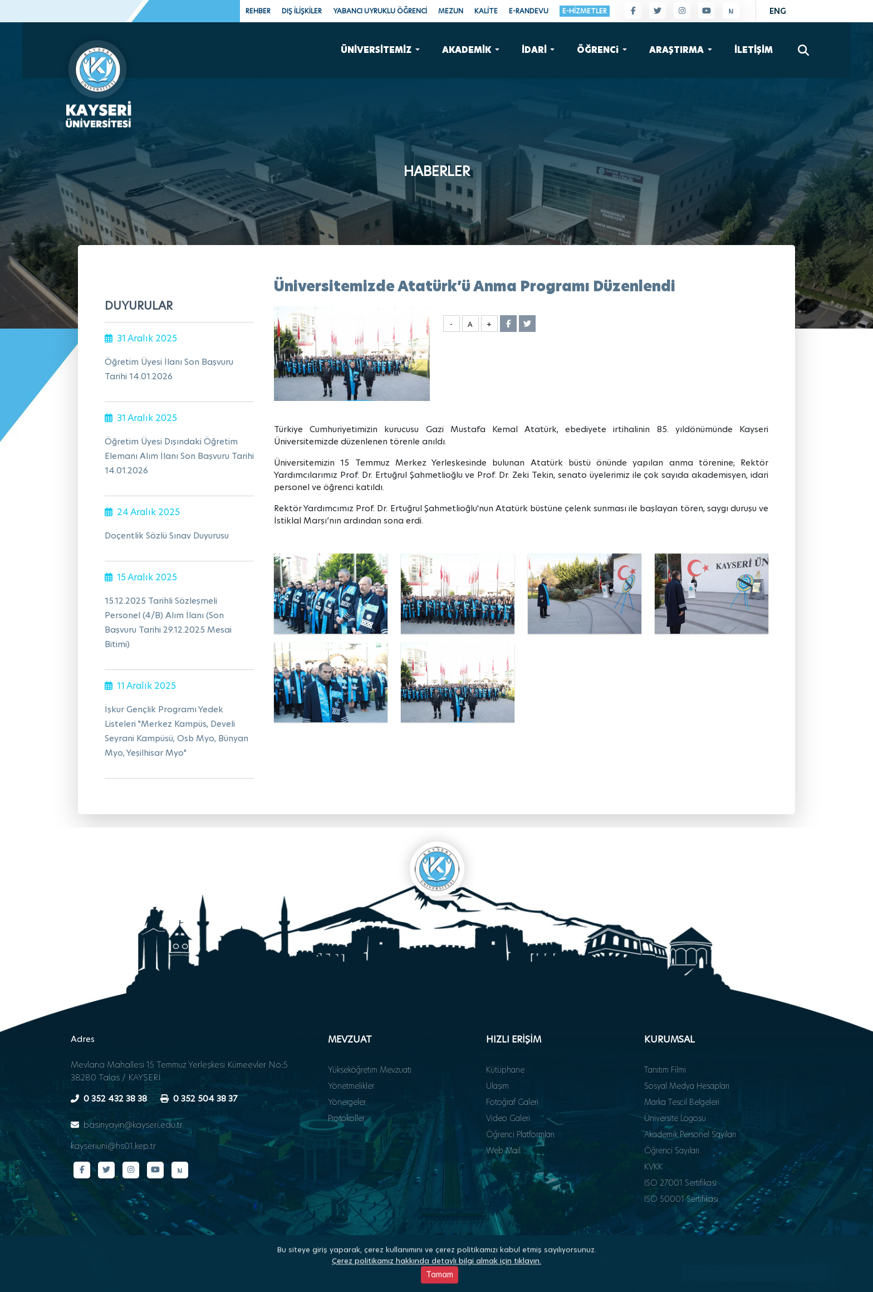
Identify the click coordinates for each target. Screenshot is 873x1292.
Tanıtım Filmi (665, 1040)
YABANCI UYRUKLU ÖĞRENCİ (380, 11)
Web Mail (503, 1121)
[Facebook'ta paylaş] (508, 323)
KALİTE (486, 11)
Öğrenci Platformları (520, 1104)
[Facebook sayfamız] (633, 10)
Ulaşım (497, 1056)
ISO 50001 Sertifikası (681, 1169)
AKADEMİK (467, 47)
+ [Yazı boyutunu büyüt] (489, 324)
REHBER (258, 11)
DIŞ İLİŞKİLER (302, 11)
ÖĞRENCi (598, 47)
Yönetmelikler (351, 1056)
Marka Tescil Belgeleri (681, 1072)
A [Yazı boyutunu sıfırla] (470, 324)
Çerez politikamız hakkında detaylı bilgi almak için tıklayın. (436, 1284)
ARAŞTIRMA (677, 47)
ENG (777, 11)
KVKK (653, 1137)
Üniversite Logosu (675, 1088)
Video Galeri (508, 1088)
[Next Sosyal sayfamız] (731, 10)
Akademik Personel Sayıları (690, 1104)
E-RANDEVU (528, 11)
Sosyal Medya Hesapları (686, 1056)
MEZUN (450, 11)
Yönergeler (347, 1072)
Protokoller (346, 1088)
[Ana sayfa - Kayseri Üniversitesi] (97, 78)
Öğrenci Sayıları (671, 1121)
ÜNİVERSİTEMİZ (377, 47)
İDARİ (535, 47)
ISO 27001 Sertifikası (680, 1153)
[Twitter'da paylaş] (527, 323)
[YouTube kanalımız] (706, 10)
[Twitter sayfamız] (657, 10)
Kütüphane (505, 1040)
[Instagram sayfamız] (682, 10)
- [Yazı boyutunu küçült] (451, 324)
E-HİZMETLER (584, 11)
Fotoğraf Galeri (512, 1072)
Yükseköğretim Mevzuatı (369, 1040)
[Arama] (803, 48)
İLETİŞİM (753, 47)
